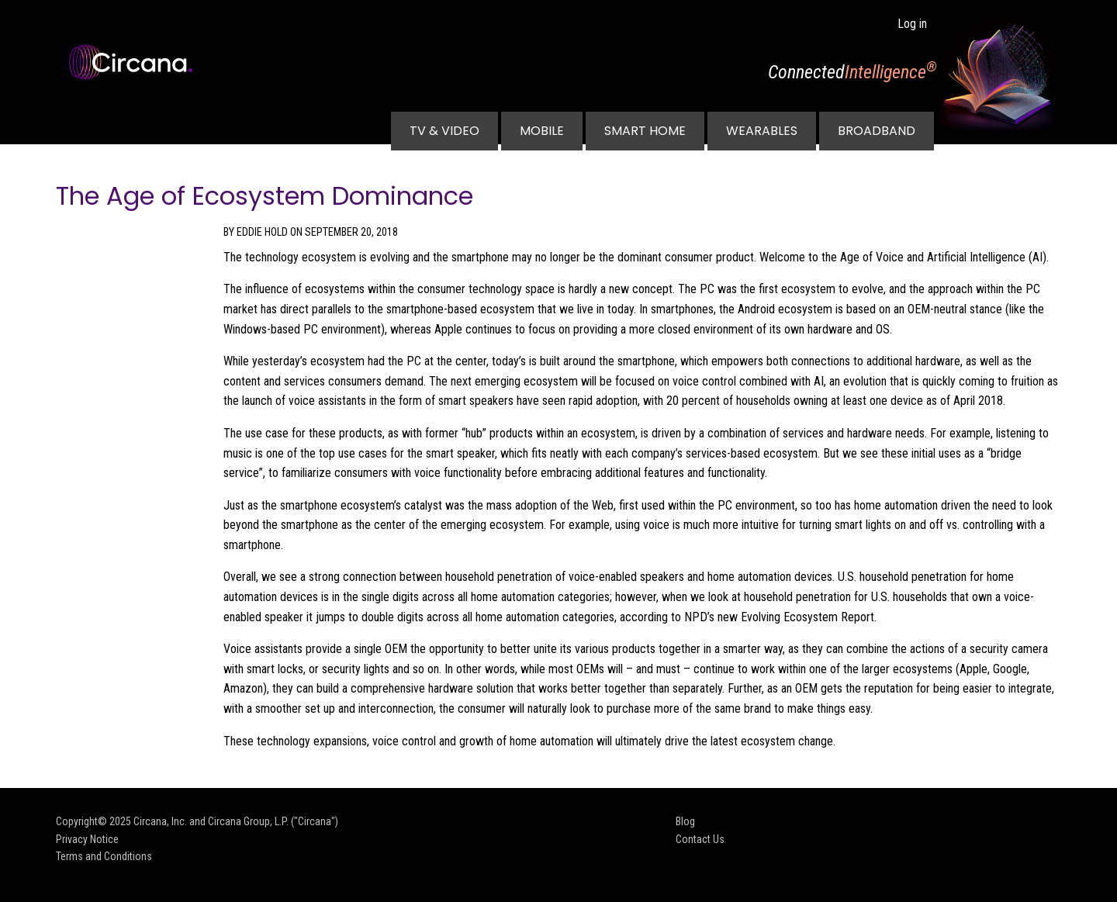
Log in (912, 23)
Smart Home (645, 131)
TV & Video (444, 131)
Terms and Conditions (104, 856)
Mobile (542, 131)
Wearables (761, 131)
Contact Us (700, 839)
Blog (685, 821)
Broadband (876, 131)
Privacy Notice (87, 839)
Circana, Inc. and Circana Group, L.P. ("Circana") (235, 821)
